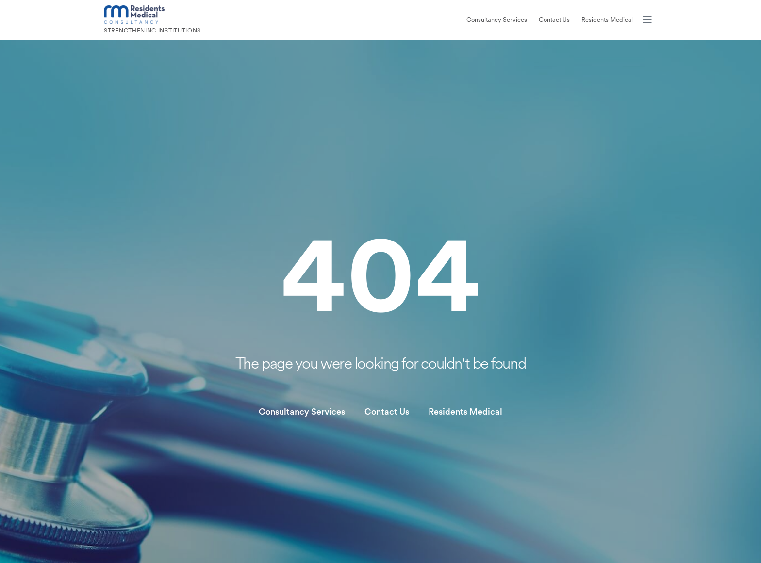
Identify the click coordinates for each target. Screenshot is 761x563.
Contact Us (554, 20)
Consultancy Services (496, 20)
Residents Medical (607, 20)
